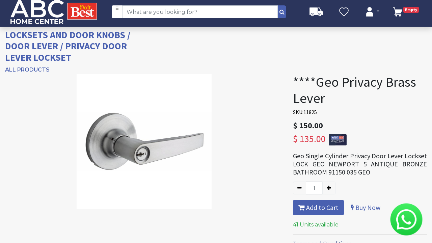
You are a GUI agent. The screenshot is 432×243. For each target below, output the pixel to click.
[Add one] (328, 188)
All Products (27, 69)
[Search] (282, 11)
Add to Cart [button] (318, 207)
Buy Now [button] (365, 207)
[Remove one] (299, 188)
